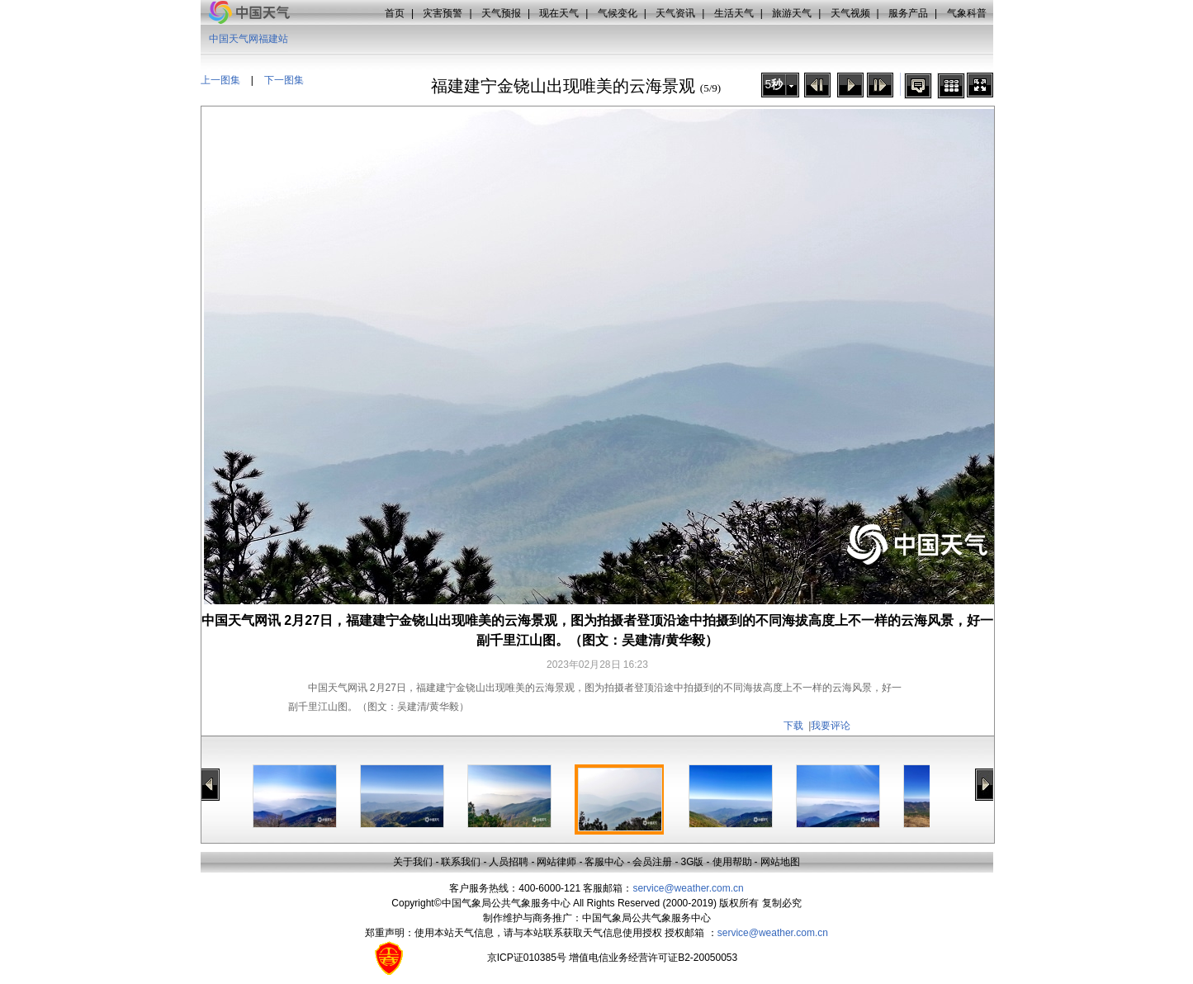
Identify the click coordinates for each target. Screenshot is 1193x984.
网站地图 (780, 862)
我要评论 (830, 725)
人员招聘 (508, 862)
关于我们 (413, 862)
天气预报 (501, 13)
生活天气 (734, 13)
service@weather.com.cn (687, 888)
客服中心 (604, 862)
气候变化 (617, 13)
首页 (395, 13)
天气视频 (850, 13)
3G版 (691, 862)
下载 (793, 725)
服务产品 (908, 13)
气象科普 (967, 13)
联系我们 (461, 862)
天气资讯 (675, 13)
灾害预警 (442, 13)
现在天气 (559, 13)
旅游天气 (792, 13)
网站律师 (556, 862)
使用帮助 (732, 862)
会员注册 (652, 862)
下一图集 (284, 80)
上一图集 (220, 80)
